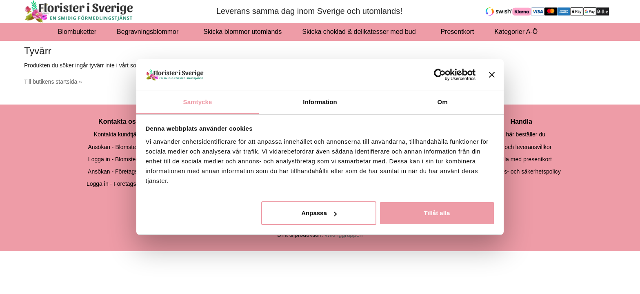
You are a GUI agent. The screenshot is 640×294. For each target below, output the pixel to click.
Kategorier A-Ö (518, 31)
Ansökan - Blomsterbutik (119, 147)
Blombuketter (77, 31)
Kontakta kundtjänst (119, 134)
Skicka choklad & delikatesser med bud (361, 31)
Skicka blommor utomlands (242, 31)
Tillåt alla (437, 212)
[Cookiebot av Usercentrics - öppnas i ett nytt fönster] (440, 75)
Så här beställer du (521, 134)
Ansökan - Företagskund (119, 171)
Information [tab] (320, 101)
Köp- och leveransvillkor (521, 147)
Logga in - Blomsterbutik (119, 159)
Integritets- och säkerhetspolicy (521, 171)
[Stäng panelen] (492, 75)
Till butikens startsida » (53, 81)
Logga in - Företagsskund (119, 183)
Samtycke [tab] (197, 101)
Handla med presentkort (521, 159)
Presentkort (457, 31)
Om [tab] (442, 101)
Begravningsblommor (150, 31)
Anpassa (319, 212)
